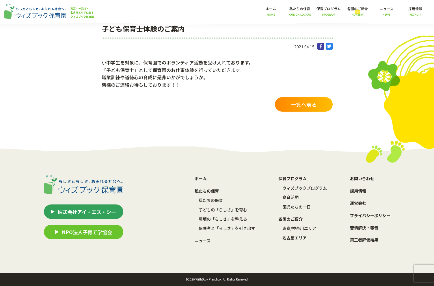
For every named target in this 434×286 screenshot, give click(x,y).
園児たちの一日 (296, 207)
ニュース (386, 11)
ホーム (271, 11)
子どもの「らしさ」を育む (223, 210)
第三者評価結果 (364, 240)
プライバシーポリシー (370, 215)
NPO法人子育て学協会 (87, 232)
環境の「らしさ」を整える (223, 219)
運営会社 (358, 203)
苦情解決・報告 (364, 227)
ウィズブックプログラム (304, 188)
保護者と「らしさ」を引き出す (227, 228)
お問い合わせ (362, 178)
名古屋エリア (294, 238)
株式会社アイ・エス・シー (86, 211)
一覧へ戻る (304, 104)
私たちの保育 (211, 200)
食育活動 (290, 197)
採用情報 (415, 11)
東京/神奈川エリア (299, 228)
